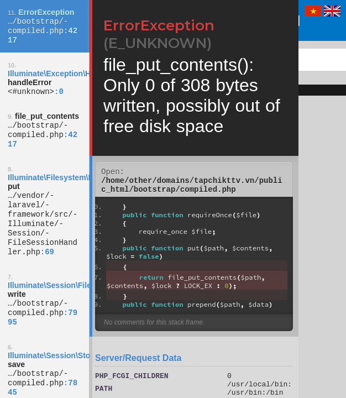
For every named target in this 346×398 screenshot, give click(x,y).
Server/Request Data (138, 363)
